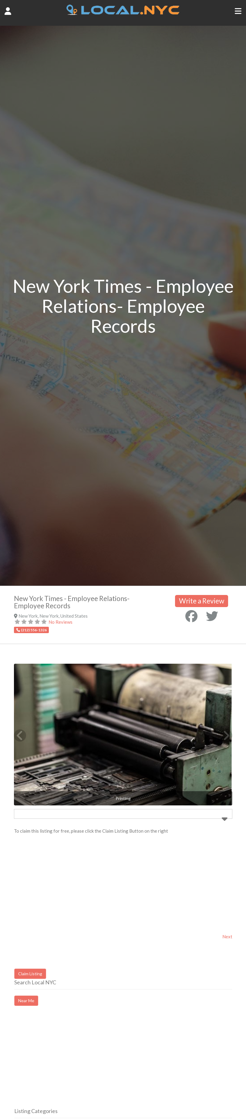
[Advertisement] (65, 1062)
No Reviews (60, 622)
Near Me (26, 1000)
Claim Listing (30, 973)
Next (227, 936)
